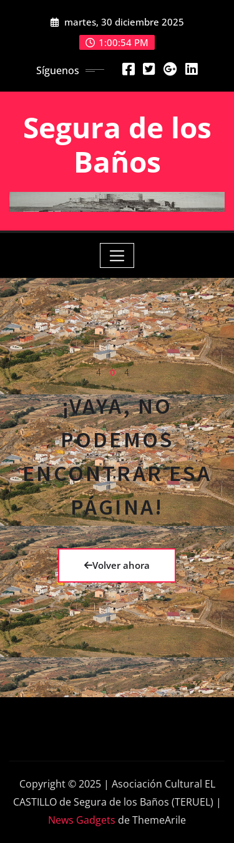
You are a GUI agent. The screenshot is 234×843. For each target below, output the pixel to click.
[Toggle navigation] (117, 255)
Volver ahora (117, 565)
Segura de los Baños (117, 144)
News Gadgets (81, 820)
